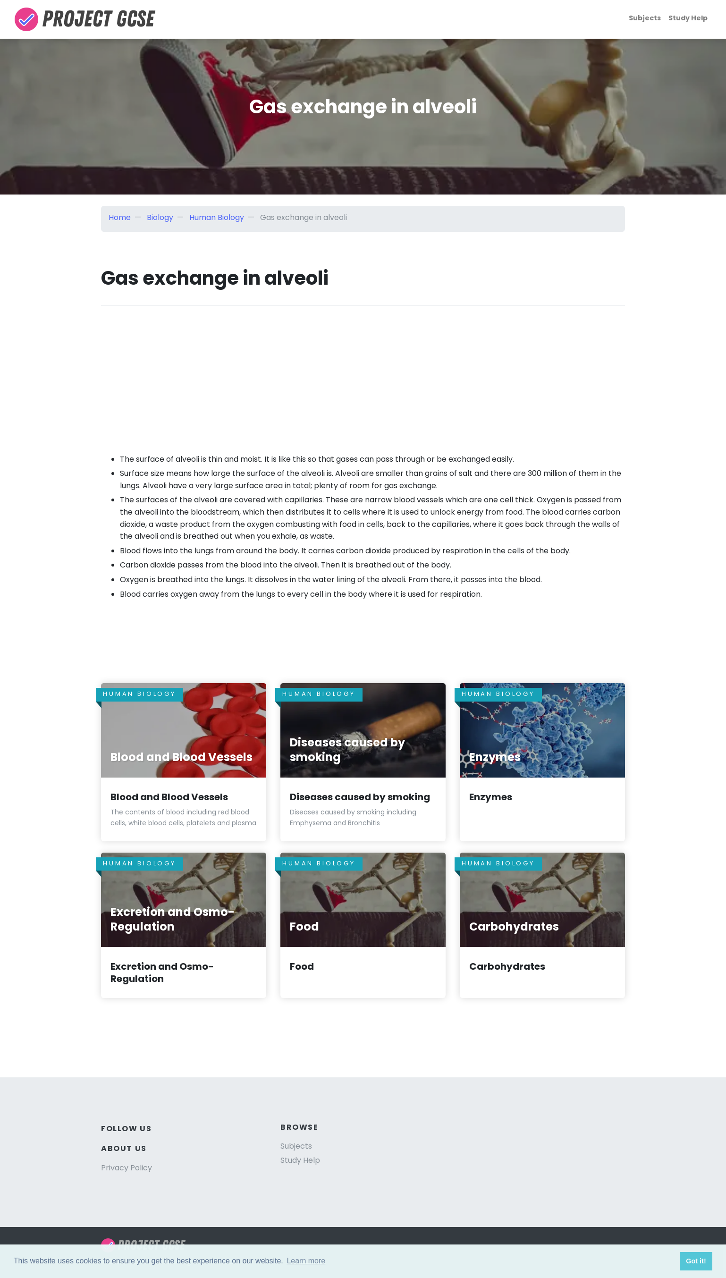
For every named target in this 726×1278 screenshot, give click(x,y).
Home (120, 217)
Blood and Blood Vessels (169, 797)
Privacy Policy (126, 1167)
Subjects (645, 18)
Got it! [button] (696, 1261)
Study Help (688, 18)
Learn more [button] (306, 1261)
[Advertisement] (363, 372)
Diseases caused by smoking (360, 797)
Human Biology (216, 217)
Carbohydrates (507, 966)
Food (302, 966)
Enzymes (490, 797)
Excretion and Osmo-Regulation (162, 972)
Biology (160, 217)
